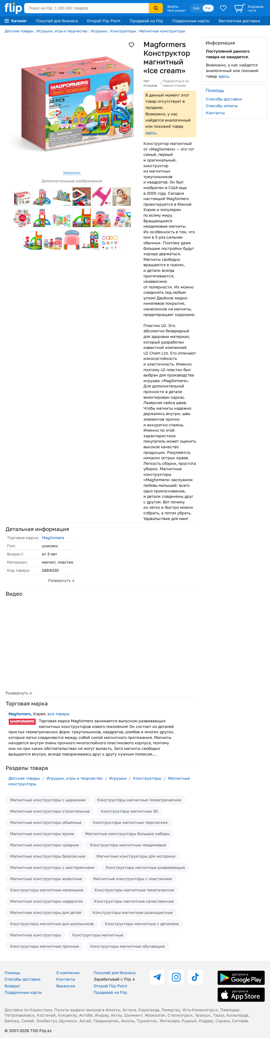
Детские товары (19, 31)
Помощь (12, 972)
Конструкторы (123, 31)
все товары (58, 713)
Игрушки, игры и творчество (62, 31)
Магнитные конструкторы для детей (45, 912)
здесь (150, 132)
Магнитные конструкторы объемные (46, 822)
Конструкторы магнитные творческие (130, 822)
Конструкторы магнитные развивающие (145, 867)
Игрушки (99, 31)
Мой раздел (176, 10)
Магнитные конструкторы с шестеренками (52, 867)
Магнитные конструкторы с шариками (48, 799)
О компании (68, 972)
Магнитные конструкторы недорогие (46, 901)
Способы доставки (224, 99)
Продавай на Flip (146, 20)
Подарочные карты (191, 20)
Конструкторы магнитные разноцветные (133, 912)
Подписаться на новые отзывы (176, 83)
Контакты (215, 112)
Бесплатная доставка (239, 20)
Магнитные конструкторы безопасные (47, 856)
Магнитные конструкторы (162, 31)
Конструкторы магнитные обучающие (127, 946)
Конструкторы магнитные (97, 934)
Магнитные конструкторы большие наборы (127, 833)
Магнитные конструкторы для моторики (136, 856)
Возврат (12, 985)
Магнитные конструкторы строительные (50, 811)
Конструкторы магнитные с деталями (142, 923)
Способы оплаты (222, 105)
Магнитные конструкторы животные (46, 878)
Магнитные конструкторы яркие (42, 833)
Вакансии (65, 985)
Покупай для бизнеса (57, 20)
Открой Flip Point (104, 20)
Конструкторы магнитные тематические (134, 889)
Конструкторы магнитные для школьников (52, 923)
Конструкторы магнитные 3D (129, 811)
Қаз (196, 8)
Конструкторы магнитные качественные (134, 901)
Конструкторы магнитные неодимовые (128, 844)
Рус (208, 8)
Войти (172, 6)
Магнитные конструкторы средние (44, 844)
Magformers (53, 537)
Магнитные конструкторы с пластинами (132, 878)
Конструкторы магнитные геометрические (139, 799)
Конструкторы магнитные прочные (44, 946)
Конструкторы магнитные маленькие (46, 889)
